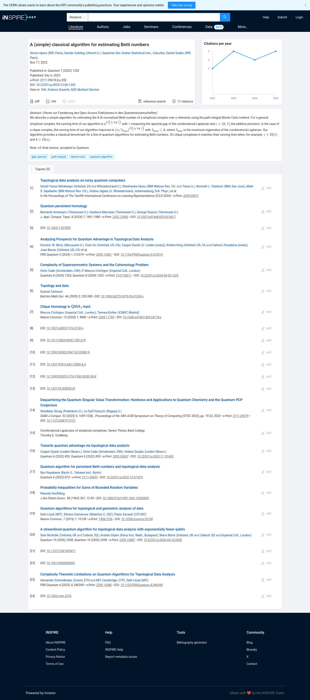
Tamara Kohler (107, 312)
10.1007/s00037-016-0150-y (64, 328)
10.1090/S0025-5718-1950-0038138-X (71, 376)
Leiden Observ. (71, 451)
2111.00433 (90, 477)
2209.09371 (191, 196)
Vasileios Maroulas (102, 212)
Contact (251, 664)
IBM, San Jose (234, 186)
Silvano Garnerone (76, 514)
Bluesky (251, 649)
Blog (249, 642)
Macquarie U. (74, 245)
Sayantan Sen (111, 53)
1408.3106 (106, 519)
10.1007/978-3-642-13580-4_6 (66, 364)
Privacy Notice (55, 656)
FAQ (107, 642)
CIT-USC (140, 514)
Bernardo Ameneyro (53, 212)
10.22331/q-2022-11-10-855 (155, 456)
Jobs (126, 27)
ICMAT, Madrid (128, 312)
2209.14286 (104, 585)
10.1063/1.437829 (58, 228)
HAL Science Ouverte (55, 89)
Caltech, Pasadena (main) (229, 245)
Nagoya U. (114, 411)
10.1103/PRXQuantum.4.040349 (141, 585)
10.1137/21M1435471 (61, 551)
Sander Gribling (74, 53)
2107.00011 (124, 275)
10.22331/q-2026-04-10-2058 (163, 540)
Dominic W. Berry (51, 245)
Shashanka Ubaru (134, 186)
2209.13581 (104, 254)
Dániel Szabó (175, 53)
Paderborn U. (72, 411)
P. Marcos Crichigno (95, 270)
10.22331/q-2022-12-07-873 (124, 477)
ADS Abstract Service (85, 89)
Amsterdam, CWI (68, 270)
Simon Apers (38, 53)
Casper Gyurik (131, 245)
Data (208, 27)
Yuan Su (90, 245)
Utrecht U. (93, 53)
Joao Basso (48, 250)
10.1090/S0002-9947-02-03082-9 (68, 352)
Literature (75, 27)
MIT (58, 514)
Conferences (182, 27)
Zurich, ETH (82, 580)
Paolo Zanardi (123, 514)
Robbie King (174, 245)
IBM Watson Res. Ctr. (162, 186)
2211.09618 (48, 80)
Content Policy (55, 649)
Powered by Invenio (41, 693)
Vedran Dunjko (134, 451)
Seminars (151, 27)
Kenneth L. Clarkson (209, 186)
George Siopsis (147, 212)
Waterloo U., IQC (101, 514)
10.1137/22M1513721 (61, 420)
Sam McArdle (49, 535)
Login (299, 17)
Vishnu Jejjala (98, 191)
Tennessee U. (78, 212)
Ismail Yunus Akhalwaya (56, 186)
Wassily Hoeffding (52, 493)
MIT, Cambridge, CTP (110, 580)
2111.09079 (240, 416)
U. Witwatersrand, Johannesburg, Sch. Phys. (139, 191)
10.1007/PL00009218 (60, 388)
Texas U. (188, 186)
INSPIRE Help (114, 649)
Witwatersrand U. (108, 186)
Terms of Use (55, 664)
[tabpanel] (155, 391)
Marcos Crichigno (52, 312)
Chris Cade (47, 270)
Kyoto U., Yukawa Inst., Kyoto (81, 472)
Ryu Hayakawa (50, 472)
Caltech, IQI (90, 535)
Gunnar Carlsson (51, 291)
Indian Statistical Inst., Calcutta (143, 53)
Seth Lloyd (47, 514)
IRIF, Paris (55, 53)
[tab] (42, 169)
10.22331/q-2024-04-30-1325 (159, 275)
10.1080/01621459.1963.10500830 (125, 498)
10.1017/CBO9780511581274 (65, 340)
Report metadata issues (121, 656)
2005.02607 (120, 456)
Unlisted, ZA (82, 186)
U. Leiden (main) (153, 245)
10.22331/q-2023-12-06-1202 (55, 85)
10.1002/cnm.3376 (58, 596)
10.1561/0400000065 (60, 563)
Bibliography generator (192, 642)
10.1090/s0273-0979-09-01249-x (122, 296)
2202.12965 (120, 217)
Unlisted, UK (68, 535)
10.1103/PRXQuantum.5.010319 (141, 254)
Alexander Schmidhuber (56, 580)
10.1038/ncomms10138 (137, 519)
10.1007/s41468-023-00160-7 (156, 217)
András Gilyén (110, 535)
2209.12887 (127, 540)
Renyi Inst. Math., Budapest (139, 535)
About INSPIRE (55, 642)
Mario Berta (167, 535)
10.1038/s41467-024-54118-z (142, 317)
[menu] (270, 17)
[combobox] (154, 17)
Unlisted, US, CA (108, 245)
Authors (103, 27)
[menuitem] (266, 17)
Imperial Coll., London (124, 270)
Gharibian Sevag (51, 411)
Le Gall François (94, 411)
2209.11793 (106, 317)
